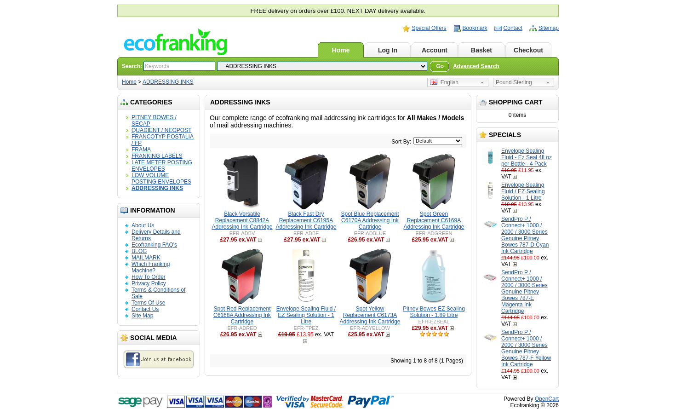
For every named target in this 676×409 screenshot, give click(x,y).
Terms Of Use (148, 303)
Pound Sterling (514, 82)
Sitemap (549, 28)
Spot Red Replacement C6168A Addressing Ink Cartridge (242, 315)
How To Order (149, 277)
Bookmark (475, 28)
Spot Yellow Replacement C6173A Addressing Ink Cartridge (369, 315)
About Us (143, 225)
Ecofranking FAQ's (154, 245)
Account (434, 50)
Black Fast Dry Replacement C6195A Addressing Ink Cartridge (305, 220)
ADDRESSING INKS (168, 82)
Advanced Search (476, 66)
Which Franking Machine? (151, 267)
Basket (481, 50)
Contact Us (145, 309)
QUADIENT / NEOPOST (161, 130)
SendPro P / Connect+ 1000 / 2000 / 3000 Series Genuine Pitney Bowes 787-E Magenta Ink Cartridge (524, 291)
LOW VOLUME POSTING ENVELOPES (161, 178)
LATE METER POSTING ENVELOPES (162, 165)
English (444, 82)
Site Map (142, 315)
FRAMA (141, 149)
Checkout (528, 50)
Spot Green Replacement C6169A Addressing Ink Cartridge (433, 220)
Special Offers (429, 28)
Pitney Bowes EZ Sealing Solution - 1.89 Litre (434, 311)
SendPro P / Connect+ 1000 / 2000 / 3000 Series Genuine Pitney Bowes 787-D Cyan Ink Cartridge (525, 235)
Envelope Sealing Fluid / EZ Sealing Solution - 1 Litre (523, 191)
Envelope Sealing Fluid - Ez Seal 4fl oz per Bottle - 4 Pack (526, 157)
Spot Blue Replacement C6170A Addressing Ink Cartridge (370, 220)
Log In (387, 50)
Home (341, 50)
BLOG (139, 251)
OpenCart (547, 399)
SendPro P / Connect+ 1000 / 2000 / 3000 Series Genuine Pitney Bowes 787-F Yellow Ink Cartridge (526, 348)
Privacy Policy (149, 283)
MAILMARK (146, 257)
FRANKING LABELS (157, 156)
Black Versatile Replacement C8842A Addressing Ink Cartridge (242, 220)
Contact (513, 28)
